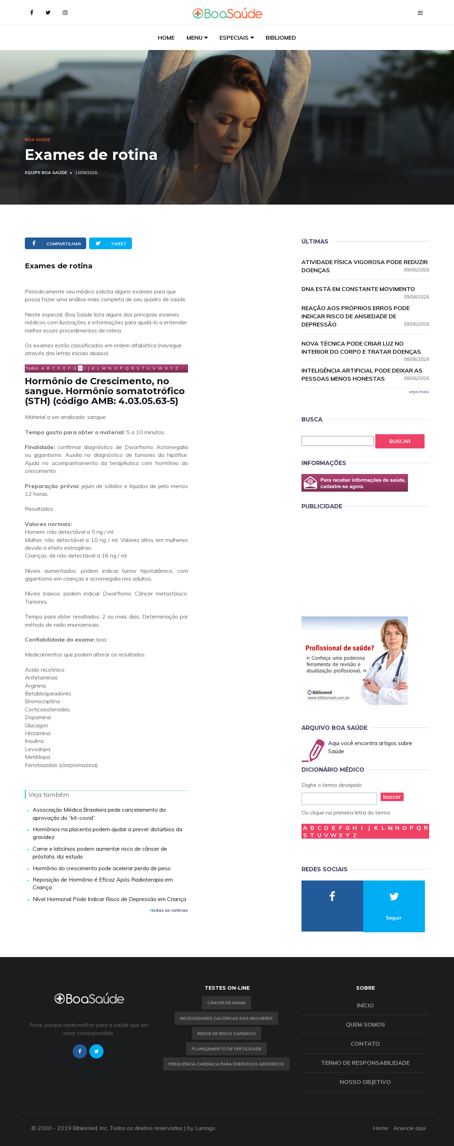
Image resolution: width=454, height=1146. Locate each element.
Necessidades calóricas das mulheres (226, 1018)
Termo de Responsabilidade (365, 1062)
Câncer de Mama (226, 1002)
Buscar (399, 441)
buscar (392, 796)
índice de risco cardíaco (226, 1033)
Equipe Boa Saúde (46, 172)
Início (365, 1005)
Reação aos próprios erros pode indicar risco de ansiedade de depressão (365, 316)
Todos (32, 368)
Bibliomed (281, 37)
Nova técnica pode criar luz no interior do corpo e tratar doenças (365, 348)
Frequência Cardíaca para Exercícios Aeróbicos (226, 1064)
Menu (195, 37)
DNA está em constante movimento (365, 289)
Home (166, 37)
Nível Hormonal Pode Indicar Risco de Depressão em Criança (109, 898)
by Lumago (201, 1127)
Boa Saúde (37, 139)
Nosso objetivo (365, 1081)
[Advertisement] (354, 562)
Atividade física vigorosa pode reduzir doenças (365, 266)
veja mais (419, 391)
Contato (365, 1043)
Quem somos (365, 1024)
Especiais (234, 37)
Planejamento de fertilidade (226, 1048)
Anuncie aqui (409, 1127)
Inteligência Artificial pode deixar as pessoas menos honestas (365, 374)
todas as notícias (169, 910)
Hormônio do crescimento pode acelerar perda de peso (102, 868)
